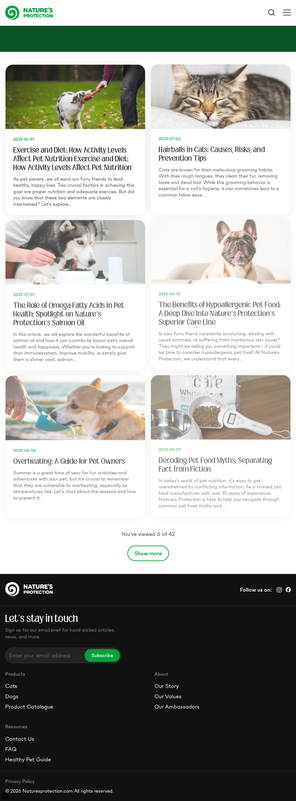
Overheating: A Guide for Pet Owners (69, 460)
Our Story (166, 686)
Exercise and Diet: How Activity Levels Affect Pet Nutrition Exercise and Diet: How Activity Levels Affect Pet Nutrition (72, 157)
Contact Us (19, 738)
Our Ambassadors (177, 706)
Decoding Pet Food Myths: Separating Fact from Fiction (215, 463)
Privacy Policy (20, 781)
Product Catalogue (29, 706)
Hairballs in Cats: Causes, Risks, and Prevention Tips (212, 153)
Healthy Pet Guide (28, 759)
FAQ (10, 749)
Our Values (168, 696)
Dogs (11, 696)
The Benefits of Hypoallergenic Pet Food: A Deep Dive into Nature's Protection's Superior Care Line (220, 312)
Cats (11, 686)
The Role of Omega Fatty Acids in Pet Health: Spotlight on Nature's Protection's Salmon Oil (68, 312)
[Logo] (76, 12)
